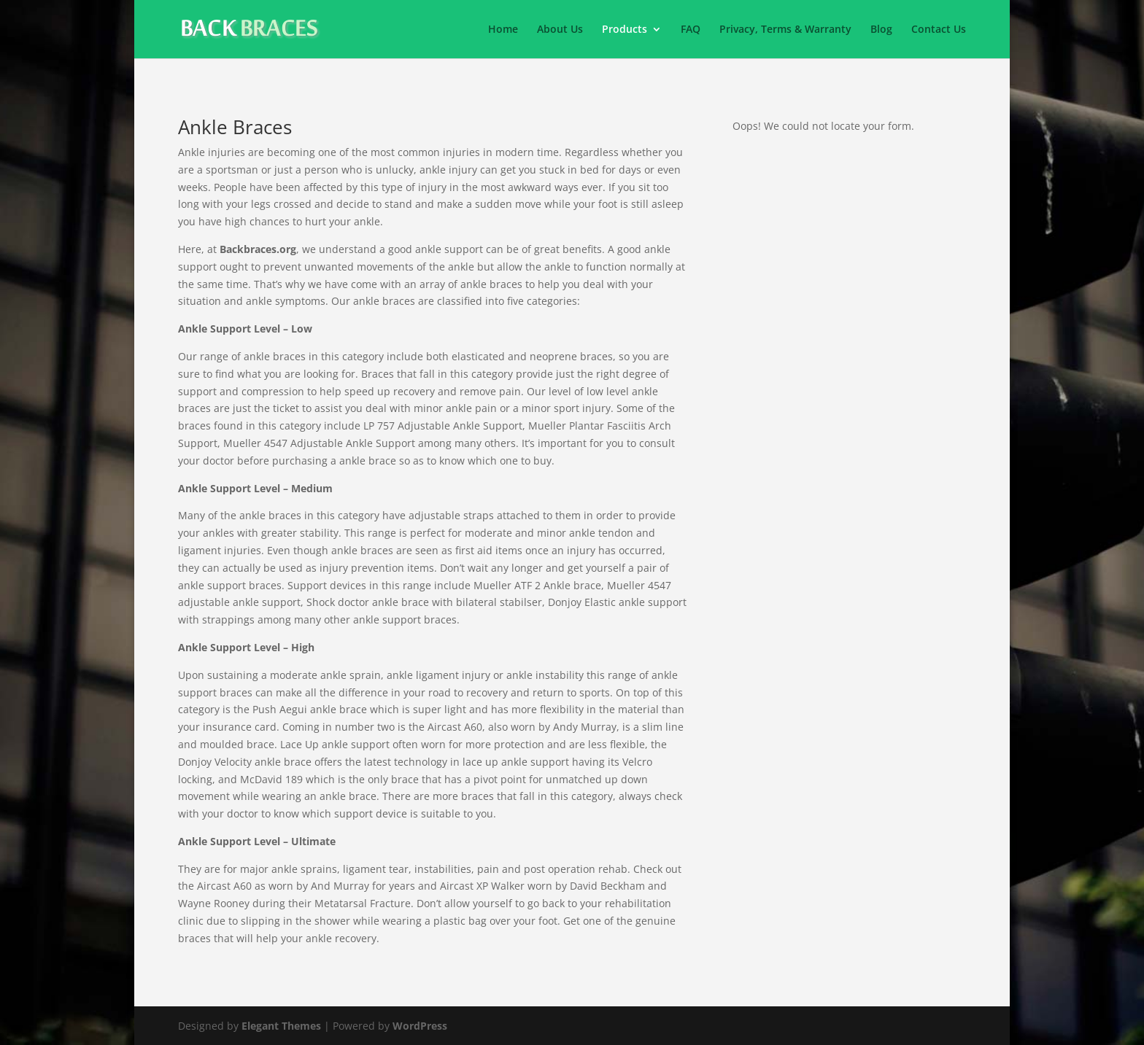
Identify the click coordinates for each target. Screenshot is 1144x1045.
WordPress (420, 1026)
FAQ (690, 30)
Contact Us (938, 30)
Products (624, 30)
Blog (881, 30)
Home (503, 30)
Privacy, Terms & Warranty (785, 30)
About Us (560, 30)
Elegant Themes (281, 1026)
